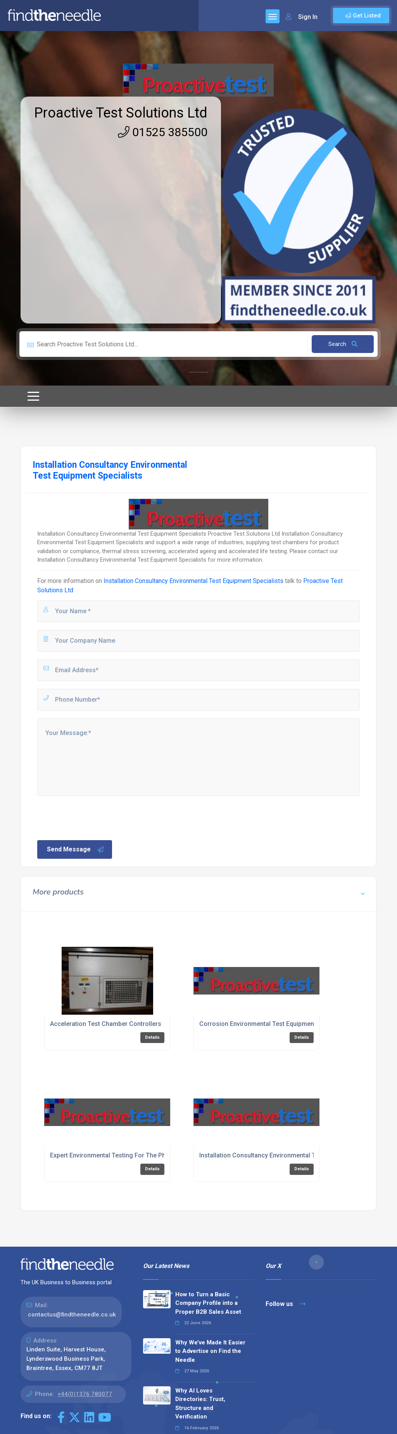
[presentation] (95, 817)
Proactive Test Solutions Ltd (120, 113)
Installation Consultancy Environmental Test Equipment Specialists (193, 581)
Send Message (75, 849)
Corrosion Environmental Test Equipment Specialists (274, 1023)
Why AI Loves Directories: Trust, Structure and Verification (200, 1403)
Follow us (286, 1304)
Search (342, 344)
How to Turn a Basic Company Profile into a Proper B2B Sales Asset (208, 1303)
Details (152, 1037)
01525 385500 (162, 132)
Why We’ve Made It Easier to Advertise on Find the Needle (210, 1351)
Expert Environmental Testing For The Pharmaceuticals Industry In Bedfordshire (163, 1155)
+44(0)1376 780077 (84, 1394)
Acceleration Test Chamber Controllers (105, 1023)
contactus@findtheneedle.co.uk (72, 1314)
